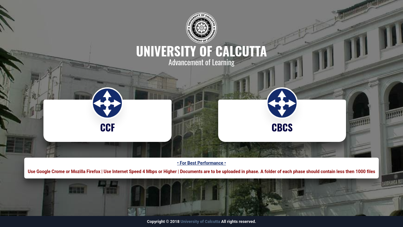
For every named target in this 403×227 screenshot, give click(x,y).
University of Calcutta (200, 221)
